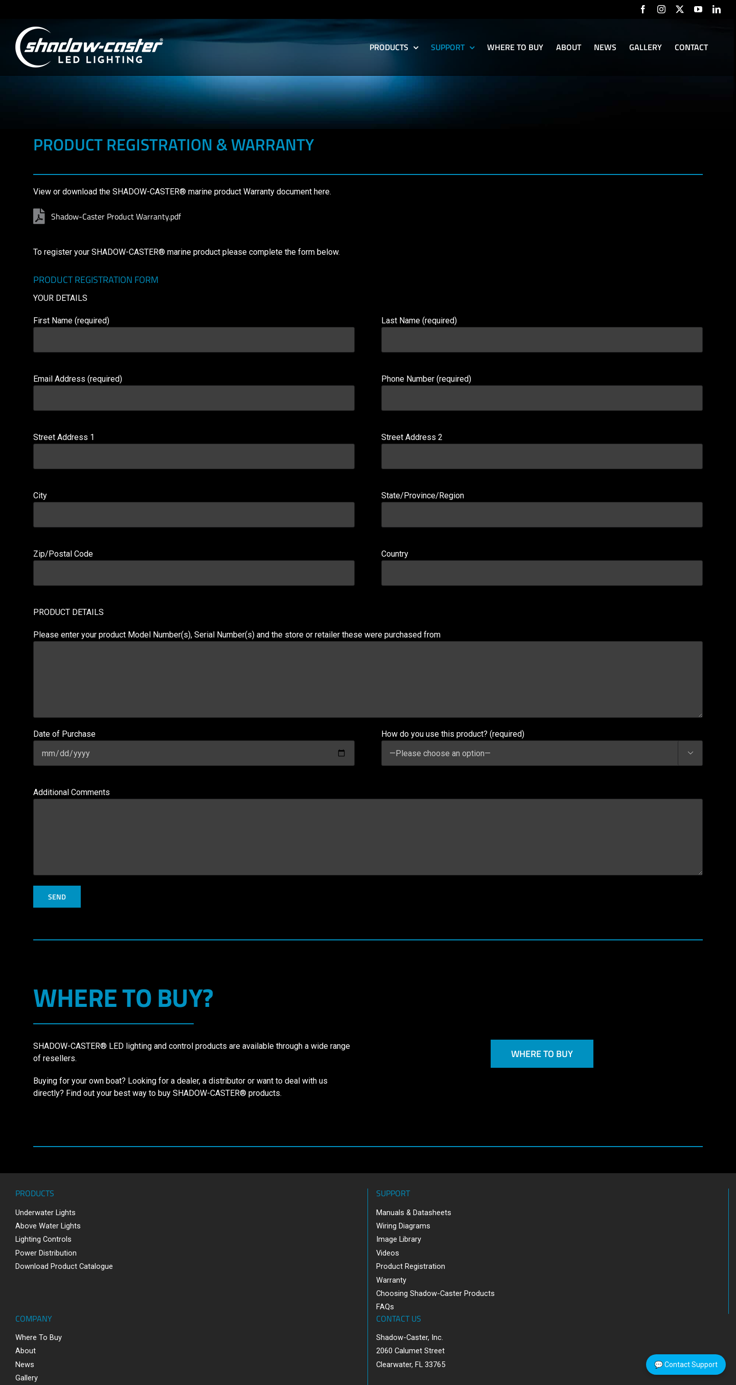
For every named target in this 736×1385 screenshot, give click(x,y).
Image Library (398, 1239)
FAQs (385, 1306)
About (25, 1350)
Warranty (391, 1280)
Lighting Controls (43, 1239)
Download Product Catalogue (64, 1266)
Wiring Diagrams (403, 1225)
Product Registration (410, 1266)
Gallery (26, 1377)
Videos (387, 1253)
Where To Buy (38, 1337)
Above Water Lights (48, 1225)
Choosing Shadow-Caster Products (435, 1293)
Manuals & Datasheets (413, 1212)
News (24, 1364)
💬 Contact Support (686, 1364)
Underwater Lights (45, 1212)
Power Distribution (46, 1253)
